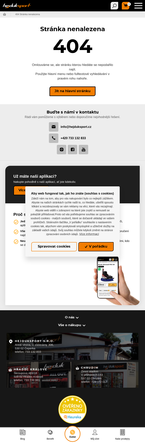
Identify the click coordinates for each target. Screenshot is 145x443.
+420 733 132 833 (67, 138)
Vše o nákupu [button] (69, 325)
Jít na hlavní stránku (72, 91)
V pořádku (96, 246)
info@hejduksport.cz (70, 127)
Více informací (89, 234)
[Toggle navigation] (114, 5)
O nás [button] (69, 317)
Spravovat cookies (54, 246)
